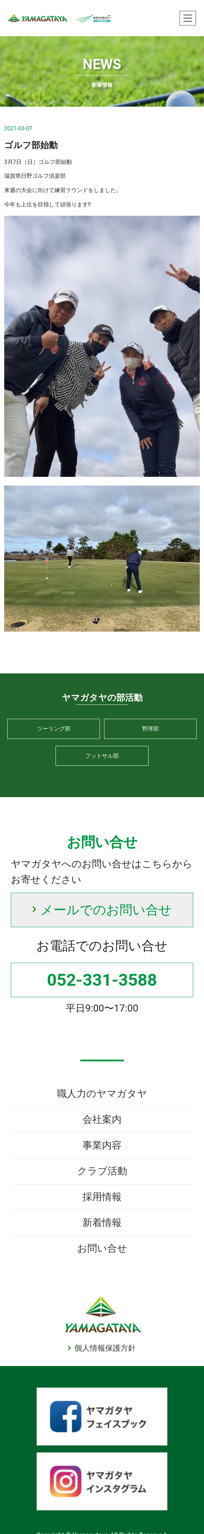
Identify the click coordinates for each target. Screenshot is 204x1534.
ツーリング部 (54, 728)
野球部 (150, 728)
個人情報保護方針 (105, 1348)
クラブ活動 (102, 1171)
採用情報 (102, 1197)
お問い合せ (102, 1248)
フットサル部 (102, 756)
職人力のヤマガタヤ (102, 1093)
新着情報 (102, 1222)
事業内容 (102, 1145)
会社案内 (102, 1119)
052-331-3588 (102, 980)
